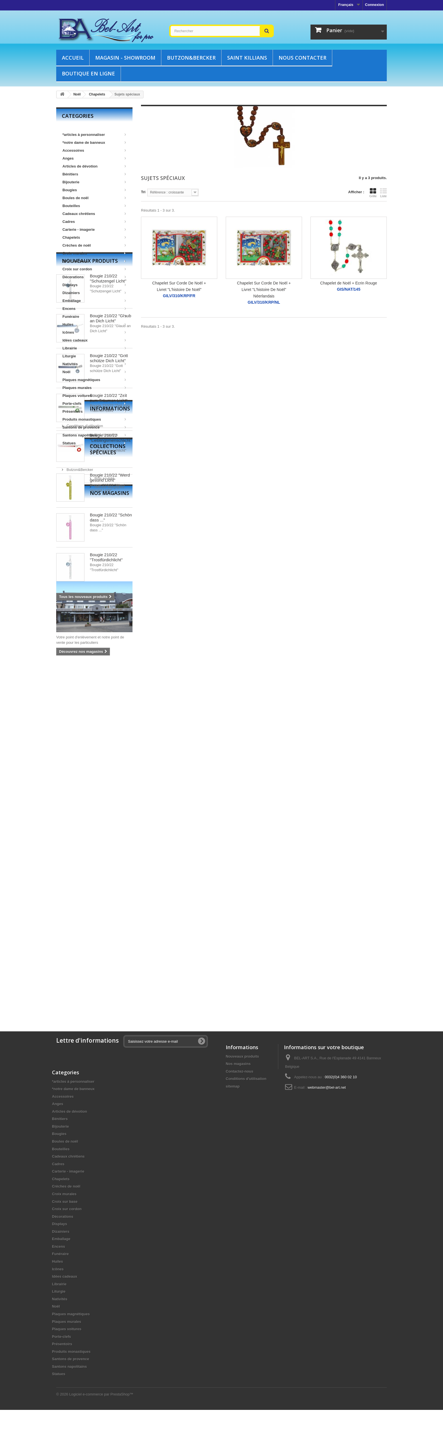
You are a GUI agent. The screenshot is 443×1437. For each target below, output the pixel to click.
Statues (94, 443)
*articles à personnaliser (94, 134)
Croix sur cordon (94, 269)
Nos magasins (78, 844)
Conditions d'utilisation (84, 836)
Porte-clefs (94, 403)
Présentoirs (94, 411)
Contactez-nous (239, 1071)
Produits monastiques (94, 419)
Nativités (94, 364)
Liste (383, 193)
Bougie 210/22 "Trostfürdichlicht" (106, 761)
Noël (94, 372)
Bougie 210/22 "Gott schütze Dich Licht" (109, 561)
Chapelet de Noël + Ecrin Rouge (348, 283)
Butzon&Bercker (191, 57)
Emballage (94, 301)
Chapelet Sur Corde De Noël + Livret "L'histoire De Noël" (179, 286)
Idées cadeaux (94, 340)
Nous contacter (302, 57)
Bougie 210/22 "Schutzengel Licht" (108, 482)
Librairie (94, 348)
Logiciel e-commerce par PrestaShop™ (101, 1421)
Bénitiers (94, 174)
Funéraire (94, 316)
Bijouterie (94, 182)
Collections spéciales (93, 866)
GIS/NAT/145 (348, 289)
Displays (94, 285)
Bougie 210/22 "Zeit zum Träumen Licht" (108, 601)
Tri (143, 192)
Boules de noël (94, 198)
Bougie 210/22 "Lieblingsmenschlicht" (111, 641)
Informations (82, 821)
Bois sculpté (76, 890)
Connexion (374, 5)
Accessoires (94, 150)
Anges (94, 158)
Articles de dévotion (94, 166)
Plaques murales (94, 388)
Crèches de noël (94, 245)
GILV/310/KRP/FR (179, 296)
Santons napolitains (94, 435)
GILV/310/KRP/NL (264, 302)
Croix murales (94, 253)
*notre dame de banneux (94, 142)
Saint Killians (247, 57)
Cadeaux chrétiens (94, 214)
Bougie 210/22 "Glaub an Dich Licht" (110, 522)
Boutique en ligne (88, 73)
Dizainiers (94, 293)
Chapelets (94, 237)
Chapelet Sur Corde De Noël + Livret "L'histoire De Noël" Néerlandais (264, 289)
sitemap (233, 1086)
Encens (94, 308)
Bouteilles (94, 206)
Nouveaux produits (90, 464)
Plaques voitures (94, 396)
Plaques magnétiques (94, 380)
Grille (373, 193)
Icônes (94, 332)
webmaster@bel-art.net (327, 1087)
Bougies (94, 190)
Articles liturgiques (81, 898)
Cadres (94, 221)
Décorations (94, 277)
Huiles (94, 324)
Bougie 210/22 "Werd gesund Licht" (110, 681)
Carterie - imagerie (94, 229)
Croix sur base (94, 261)
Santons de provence (94, 427)
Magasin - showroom (125, 57)
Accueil (73, 57)
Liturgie (94, 356)
